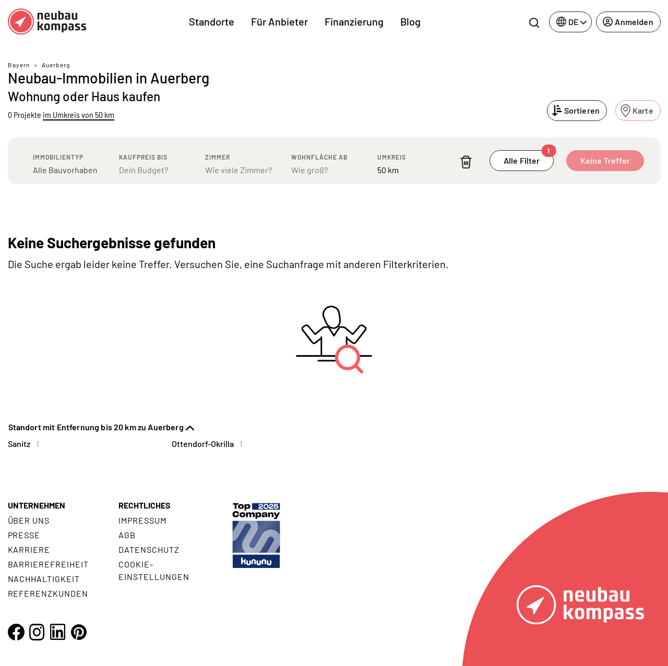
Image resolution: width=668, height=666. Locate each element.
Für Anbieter (279, 21)
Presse (24, 535)
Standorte (211, 21)
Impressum (142, 520)
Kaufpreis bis (143, 157)
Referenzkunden (48, 593)
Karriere (29, 549)
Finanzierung (354, 21)
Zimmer (217, 157)
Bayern (19, 64)
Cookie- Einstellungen (153, 570)
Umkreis (391, 157)
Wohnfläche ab (319, 157)
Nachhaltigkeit (44, 579)
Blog (410, 21)
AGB (127, 535)
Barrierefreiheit (48, 564)
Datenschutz (149, 549)
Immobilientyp (58, 157)
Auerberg (56, 64)
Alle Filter (529, 157)
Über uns (29, 520)
